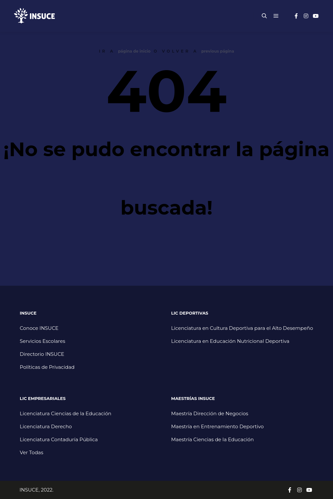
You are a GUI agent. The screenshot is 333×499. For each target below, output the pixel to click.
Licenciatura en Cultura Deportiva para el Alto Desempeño (242, 328)
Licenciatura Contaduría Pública (59, 439)
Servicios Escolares (42, 341)
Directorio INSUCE (42, 354)
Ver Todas (31, 452)
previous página (217, 51)
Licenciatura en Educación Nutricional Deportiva (230, 341)
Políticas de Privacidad (47, 367)
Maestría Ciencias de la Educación (212, 439)
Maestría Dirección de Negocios (209, 413)
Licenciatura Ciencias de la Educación (66, 413)
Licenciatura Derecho (46, 426)
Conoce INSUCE (39, 328)
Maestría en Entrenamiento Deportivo (217, 426)
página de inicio (134, 51)
